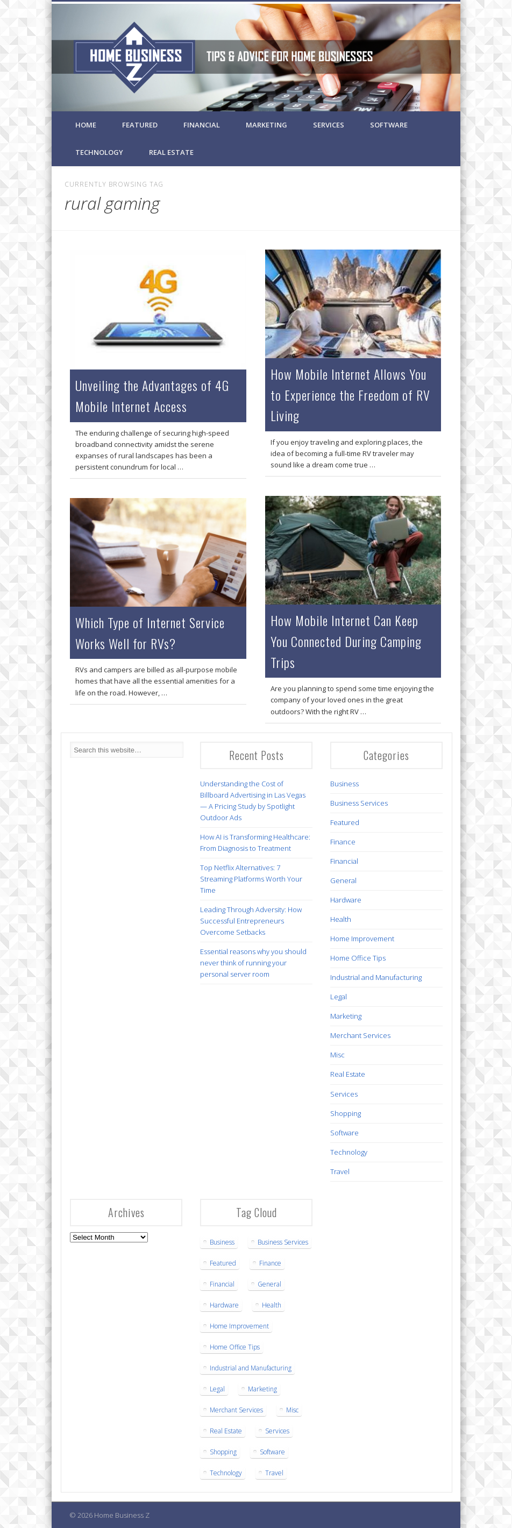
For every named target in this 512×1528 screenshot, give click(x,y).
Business (344, 783)
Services (328, 125)
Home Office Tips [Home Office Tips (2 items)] (235, 1347)
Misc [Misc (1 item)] (292, 1410)
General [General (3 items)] (269, 1284)
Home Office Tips (358, 958)
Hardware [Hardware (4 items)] (224, 1305)
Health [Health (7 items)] (271, 1305)
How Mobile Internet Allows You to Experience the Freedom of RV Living (350, 394)
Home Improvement (362, 938)
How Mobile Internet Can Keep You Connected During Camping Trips (346, 641)
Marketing (266, 125)
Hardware (345, 900)
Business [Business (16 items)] (222, 1242)
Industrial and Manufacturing (376, 977)
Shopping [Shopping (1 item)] (223, 1451)
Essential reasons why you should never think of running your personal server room (253, 963)
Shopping (345, 1113)
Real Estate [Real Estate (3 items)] (226, 1430)
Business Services (359, 803)
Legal (338, 996)
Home (85, 125)
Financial (201, 125)
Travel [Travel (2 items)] (274, 1472)
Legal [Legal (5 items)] (217, 1389)
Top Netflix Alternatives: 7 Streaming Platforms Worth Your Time (251, 879)
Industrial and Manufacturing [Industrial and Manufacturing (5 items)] (250, 1368)
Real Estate (171, 152)
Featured (140, 125)
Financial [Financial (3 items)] (222, 1284)
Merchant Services (360, 1035)
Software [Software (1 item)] (272, 1451)
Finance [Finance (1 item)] (270, 1263)
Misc (337, 1055)
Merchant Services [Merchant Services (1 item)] (236, 1410)
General (343, 880)
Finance (342, 842)
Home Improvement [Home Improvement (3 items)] (239, 1326)
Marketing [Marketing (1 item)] (262, 1389)
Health (340, 919)
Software (389, 125)
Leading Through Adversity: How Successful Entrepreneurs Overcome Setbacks (251, 921)
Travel (340, 1171)
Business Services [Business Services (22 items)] (283, 1242)
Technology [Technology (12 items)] (226, 1472)
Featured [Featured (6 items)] (223, 1263)
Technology (99, 152)
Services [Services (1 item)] (277, 1430)
